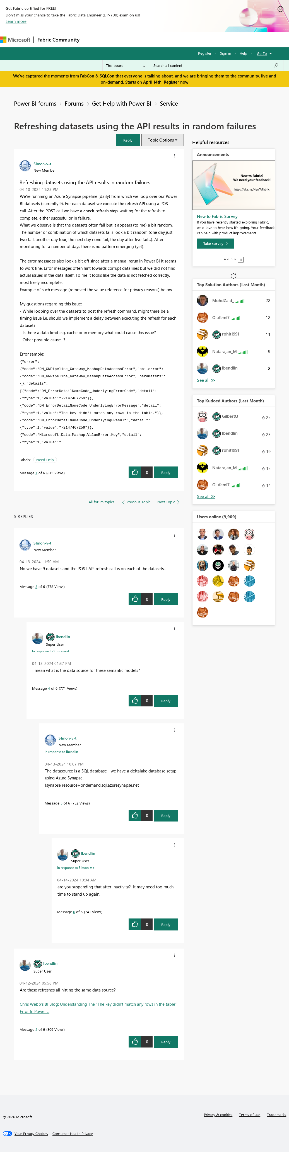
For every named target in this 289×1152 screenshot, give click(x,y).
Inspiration (116, 39)
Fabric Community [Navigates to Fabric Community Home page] (58, 39)
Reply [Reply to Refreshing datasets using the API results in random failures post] (165, 472)
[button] (128, 140)
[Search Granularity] (126, 65)
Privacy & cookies (218, 1114)
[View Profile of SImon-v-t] (42, 163)
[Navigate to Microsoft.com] (15, 40)
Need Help (45, 459)
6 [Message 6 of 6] (74, 911)
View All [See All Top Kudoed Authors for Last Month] (206, 496)
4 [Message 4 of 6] (49, 688)
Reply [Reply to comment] (165, 599)
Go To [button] (262, 53)
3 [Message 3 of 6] (36, 586)
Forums (92, 39)
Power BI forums (35, 103)
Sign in (225, 53)
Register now (176, 82)
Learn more (16, 21)
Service (169, 103)
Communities (164, 39)
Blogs (189, 39)
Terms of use (249, 1114)
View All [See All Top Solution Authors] (206, 380)
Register (204, 53)
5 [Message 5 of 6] (61, 803)
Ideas (139, 39)
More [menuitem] (208, 39)
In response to (50, 651)
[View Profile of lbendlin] (63, 636)
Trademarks (276, 1114)
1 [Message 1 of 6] (36, 472)
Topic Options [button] (161, 140)
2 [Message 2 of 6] (36, 1029)
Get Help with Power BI (121, 103)
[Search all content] (216, 65)
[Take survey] (215, 244)
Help (243, 53)
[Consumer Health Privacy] (72, 1134)
